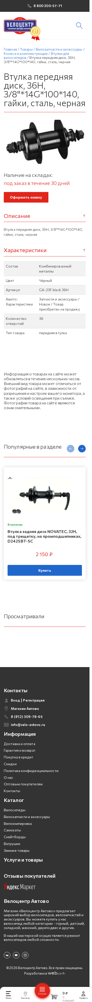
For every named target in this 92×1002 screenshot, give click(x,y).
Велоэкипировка (18, 825)
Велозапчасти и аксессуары (27, 818)
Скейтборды (15, 838)
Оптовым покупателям (23, 785)
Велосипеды (14, 811)
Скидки (10, 765)
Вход (15, 702)
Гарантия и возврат (20, 752)
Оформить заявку (26, 198)
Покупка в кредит (19, 758)
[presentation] (70, 450)
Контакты (12, 792)
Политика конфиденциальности (31, 772)
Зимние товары (16, 852)
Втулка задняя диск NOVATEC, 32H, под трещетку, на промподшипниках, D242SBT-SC (44, 537)
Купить (44, 572)
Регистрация (34, 702)
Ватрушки (12, 845)
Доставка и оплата (19, 745)
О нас (8, 779)
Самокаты (12, 831)
